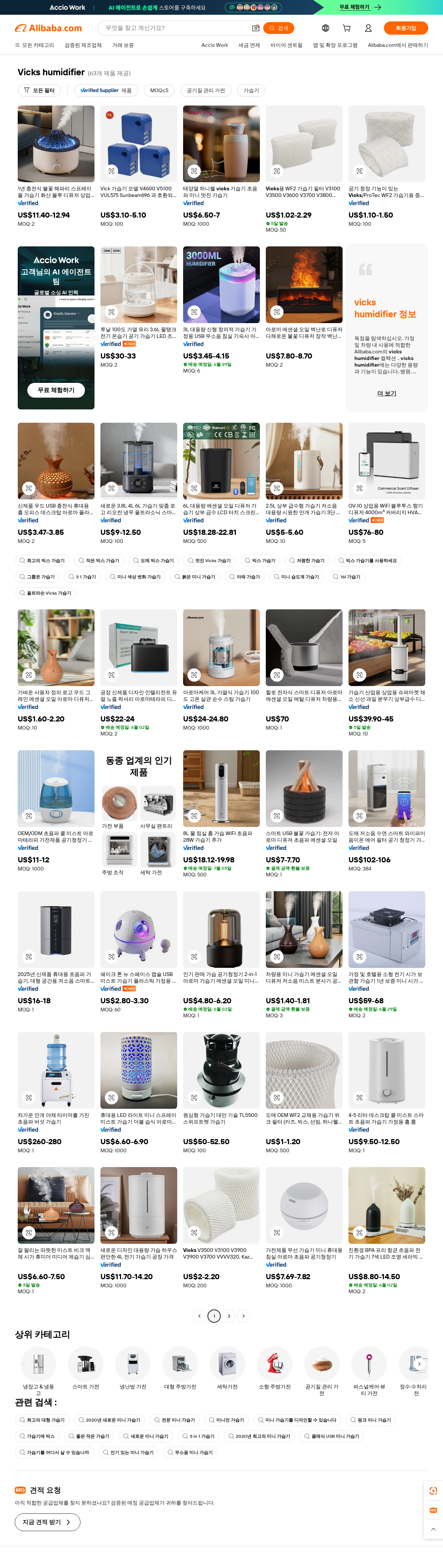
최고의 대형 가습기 (42, 1420)
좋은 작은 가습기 (89, 1436)
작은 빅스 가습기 (99, 561)
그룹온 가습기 (37, 577)
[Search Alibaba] (175, 28)
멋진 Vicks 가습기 (209, 561)
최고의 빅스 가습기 (42, 561)
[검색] (278, 28)
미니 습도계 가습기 (296, 577)
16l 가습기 (346, 577)
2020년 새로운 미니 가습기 (109, 1420)
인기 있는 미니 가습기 (128, 1453)
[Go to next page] (243, 1316)
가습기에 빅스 (37, 1436)
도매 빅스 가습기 (153, 561)
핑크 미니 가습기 (370, 1420)
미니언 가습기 (226, 1420)
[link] (433, 1491)
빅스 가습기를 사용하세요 (368, 561)
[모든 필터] (39, 90)
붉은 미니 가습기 (195, 577)
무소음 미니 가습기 (190, 1453)
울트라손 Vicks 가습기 (45, 593)
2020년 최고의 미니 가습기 (259, 1436)
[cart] (348, 29)
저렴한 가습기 (306, 561)
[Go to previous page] (199, 1316)
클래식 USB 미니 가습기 (331, 1436)
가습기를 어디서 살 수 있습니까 (54, 1453)
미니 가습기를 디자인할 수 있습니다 (297, 1420)
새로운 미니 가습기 (145, 1436)
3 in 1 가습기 (198, 1436)
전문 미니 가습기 (174, 1420)
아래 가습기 (244, 577)
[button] (255, 28)
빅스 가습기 (260, 561)
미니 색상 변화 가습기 (135, 577)
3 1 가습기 (82, 577)
